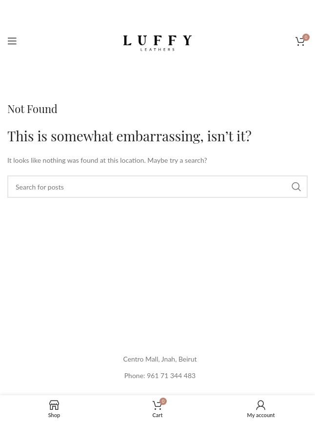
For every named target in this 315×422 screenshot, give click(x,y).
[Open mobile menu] (12, 41)
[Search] (157, 186)
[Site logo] (157, 40)
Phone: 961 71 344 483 (160, 375)
